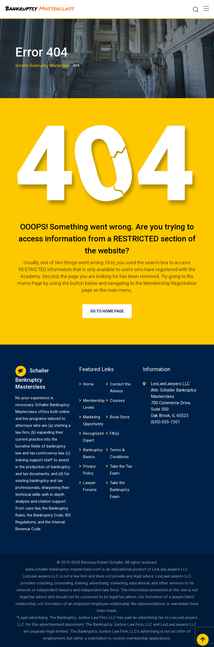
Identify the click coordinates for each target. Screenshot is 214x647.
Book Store (120, 417)
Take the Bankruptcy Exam (119, 489)
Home (88, 384)
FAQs (114, 433)
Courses (117, 400)
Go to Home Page (107, 311)
